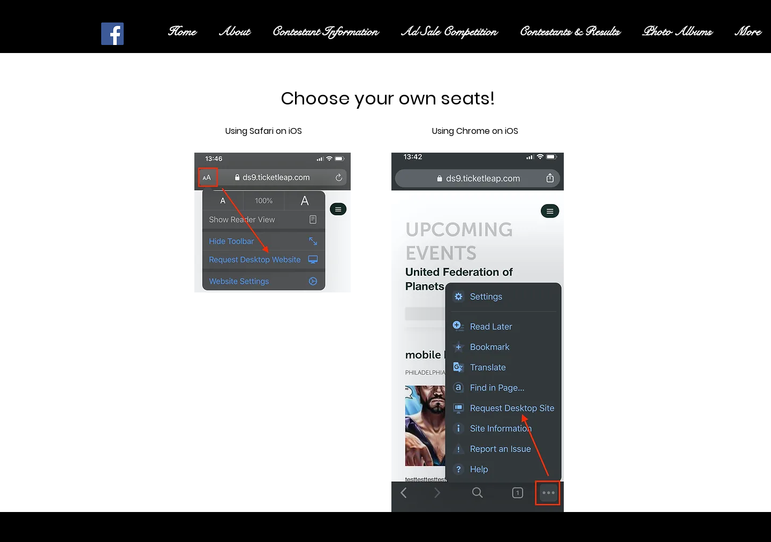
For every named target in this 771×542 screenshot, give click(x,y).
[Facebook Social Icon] (112, 33)
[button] (324, 31)
